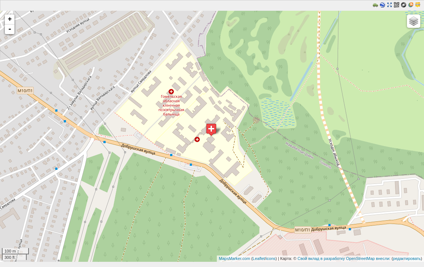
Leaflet (259, 258)
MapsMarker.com (234, 258)
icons (271, 258)
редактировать (407, 258)
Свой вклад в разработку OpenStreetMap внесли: (344, 258)
